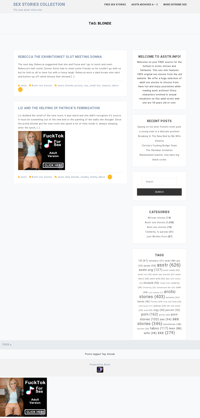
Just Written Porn (156, 236)
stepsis (106, 85)
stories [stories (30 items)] (143, 328)
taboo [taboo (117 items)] (159, 328)
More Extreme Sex (175, 4)
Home (5, 344)
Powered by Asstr (100, 364)
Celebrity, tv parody (156, 231)
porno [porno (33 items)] (164, 315)
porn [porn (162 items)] (149, 314)
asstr (24, 85)
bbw (67, 177)
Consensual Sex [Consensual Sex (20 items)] (166, 288)
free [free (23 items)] (167, 302)
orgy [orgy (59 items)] (159, 310)
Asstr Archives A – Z (144, 4)
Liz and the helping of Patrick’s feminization (59, 108)
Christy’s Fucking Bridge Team (159, 145)
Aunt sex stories (156, 227)
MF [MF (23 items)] (170, 306)
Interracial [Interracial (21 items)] (146, 306)
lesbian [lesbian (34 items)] (159, 306)
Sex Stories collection (39, 4)
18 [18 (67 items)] (143, 260)
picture (79, 85)
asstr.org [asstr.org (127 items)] (150, 270)
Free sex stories (115, 4)
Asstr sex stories (42, 85)
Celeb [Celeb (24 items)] (165, 283)
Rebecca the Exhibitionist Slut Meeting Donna (60, 57)
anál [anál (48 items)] (170, 260)
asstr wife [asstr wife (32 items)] (157, 278)
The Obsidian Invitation (159, 150)
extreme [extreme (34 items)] (173, 297)
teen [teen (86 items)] (175, 328)
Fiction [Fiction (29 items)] (157, 301)
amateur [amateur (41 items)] (156, 260)
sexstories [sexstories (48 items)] (172, 324)
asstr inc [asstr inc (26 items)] (145, 274)
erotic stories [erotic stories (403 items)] (157, 294)
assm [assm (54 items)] (150, 265)
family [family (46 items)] (143, 301)
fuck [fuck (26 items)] (176, 302)
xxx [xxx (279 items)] (166, 332)
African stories (156, 217)
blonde (69, 85)
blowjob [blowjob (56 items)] (151, 282)
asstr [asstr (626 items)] (169, 265)
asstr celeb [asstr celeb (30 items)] (171, 270)
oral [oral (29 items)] (148, 310)
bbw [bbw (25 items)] (170, 279)
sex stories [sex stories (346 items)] (158, 321)
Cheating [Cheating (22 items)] (149, 288)
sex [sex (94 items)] (166, 319)
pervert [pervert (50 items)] (172, 310)
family (93, 177)
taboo (115, 85)
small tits (95, 85)
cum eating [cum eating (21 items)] (155, 293)
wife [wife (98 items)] (150, 333)
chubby (84, 177)
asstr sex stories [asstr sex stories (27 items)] (163, 274)
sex (86, 85)
